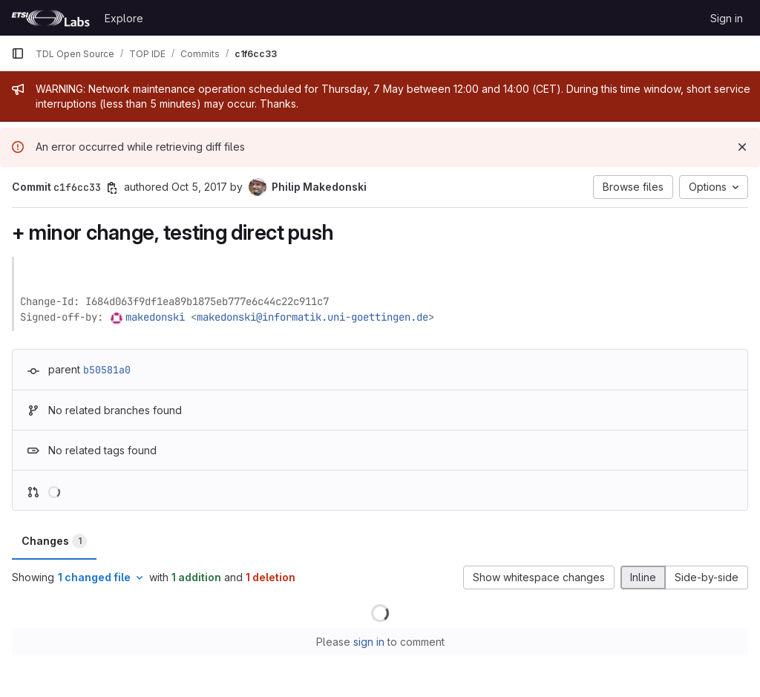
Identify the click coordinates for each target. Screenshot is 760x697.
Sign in (726, 18)
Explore (124, 18)
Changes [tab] (54, 541)
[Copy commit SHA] (112, 188)
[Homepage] (50, 18)
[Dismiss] (742, 147)
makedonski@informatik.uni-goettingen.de (312, 317)
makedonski (155, 317)
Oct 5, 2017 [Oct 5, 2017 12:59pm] (199, 186)
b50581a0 (107, 369)
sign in (368, 641)
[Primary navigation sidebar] (18, 53)
